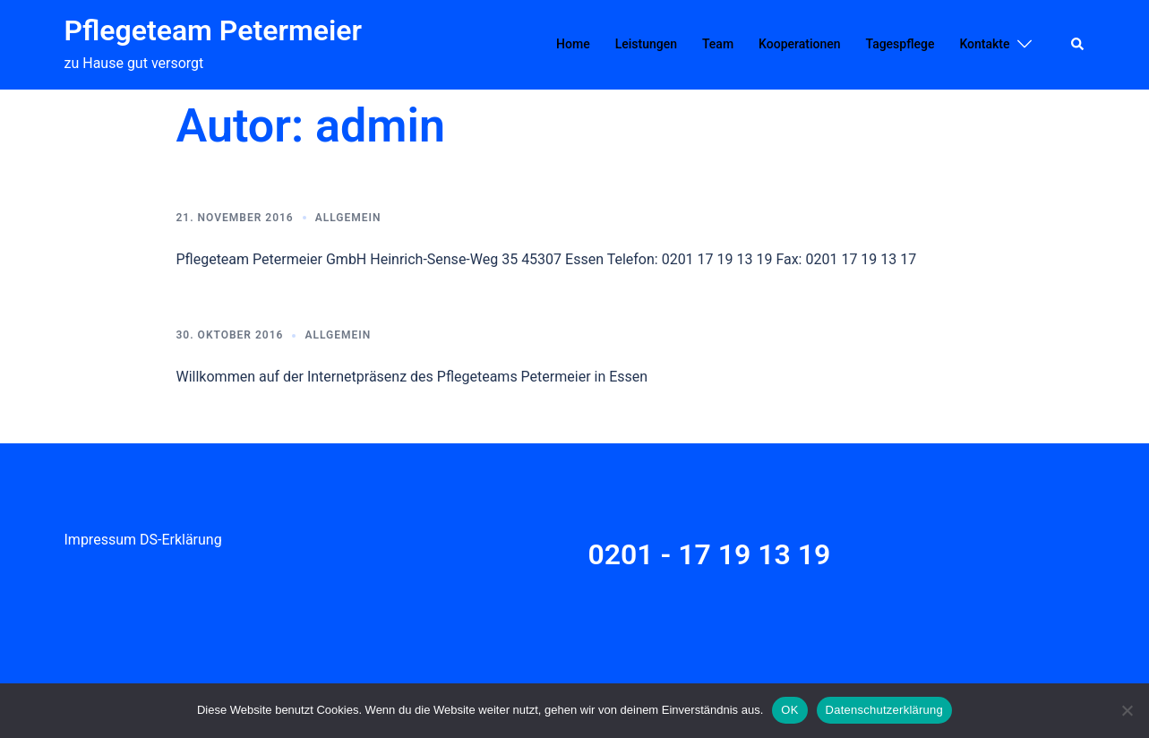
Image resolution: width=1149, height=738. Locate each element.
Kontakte (984, 44)
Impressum (100, 539)
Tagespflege (900, 44)
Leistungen (646, 44)
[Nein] (1127, 710)
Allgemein (348, 217)
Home (573, 44)
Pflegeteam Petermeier (213, 30)
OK (789, 710)
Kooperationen (799, 44)
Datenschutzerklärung (884, 710)
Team (717, 44)
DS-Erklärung (181, 539)
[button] (1078, 45)
